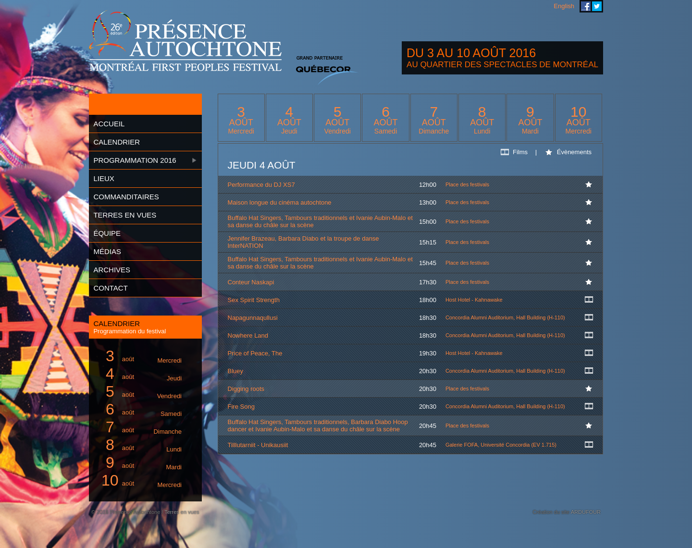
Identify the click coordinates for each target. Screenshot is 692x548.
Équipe (107, 233)
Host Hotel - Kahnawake (474, 300)
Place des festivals (467, 184)
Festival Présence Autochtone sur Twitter (597, 6)
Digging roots (246, 388)
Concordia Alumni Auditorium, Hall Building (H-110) (505, 317)
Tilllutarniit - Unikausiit (258, 445)
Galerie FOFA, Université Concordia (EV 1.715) (500, 445)
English (564, 6)
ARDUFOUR (586, 512)
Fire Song (241, 406)
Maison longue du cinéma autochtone (280, 202)
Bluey (236, 371)
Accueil (108, 124)
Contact (110, 288)
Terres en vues (124, 215)
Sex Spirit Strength (254, 300)
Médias (107, 251)
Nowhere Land (248, 335)
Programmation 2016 (134, 160)
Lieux (103, 178)
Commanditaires (126, 197)
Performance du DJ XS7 (261, 184)
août (140, 356)
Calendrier (116, 142)
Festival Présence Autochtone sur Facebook (586, 6)
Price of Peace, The (255, 353)
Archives (111, 270)
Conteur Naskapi (251, 282)
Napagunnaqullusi (253, 317)
